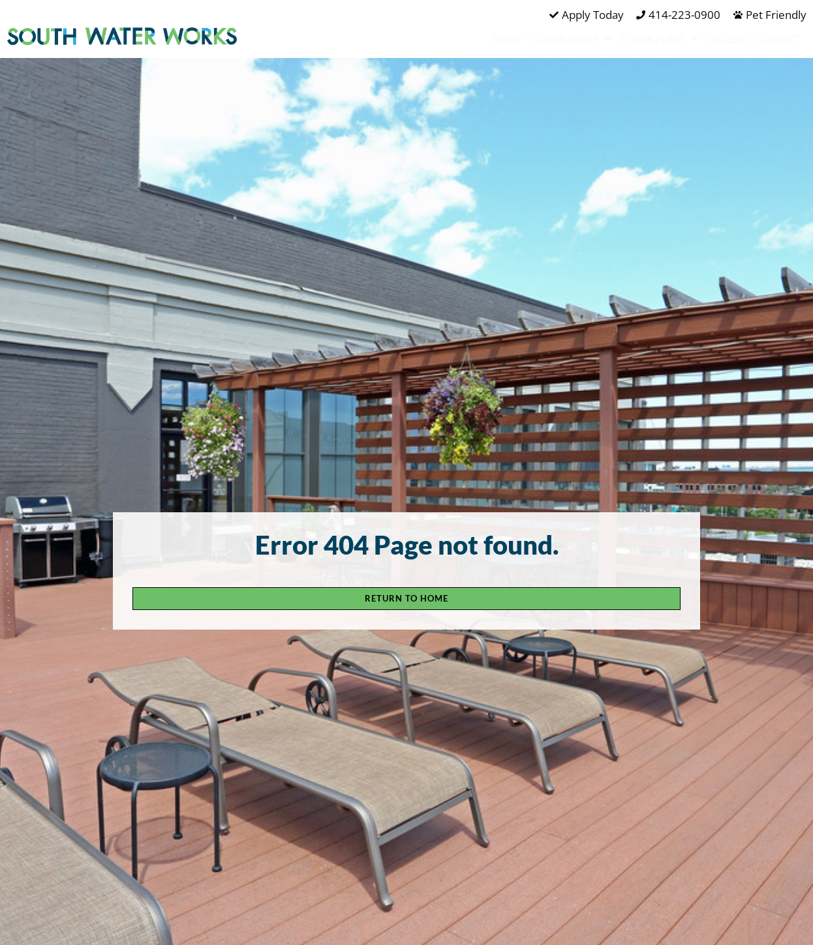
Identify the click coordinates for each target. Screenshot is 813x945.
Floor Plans (659, 39)
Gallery (728, 39)
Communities (571, 39)
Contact (779, 39)
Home (507, 39)
